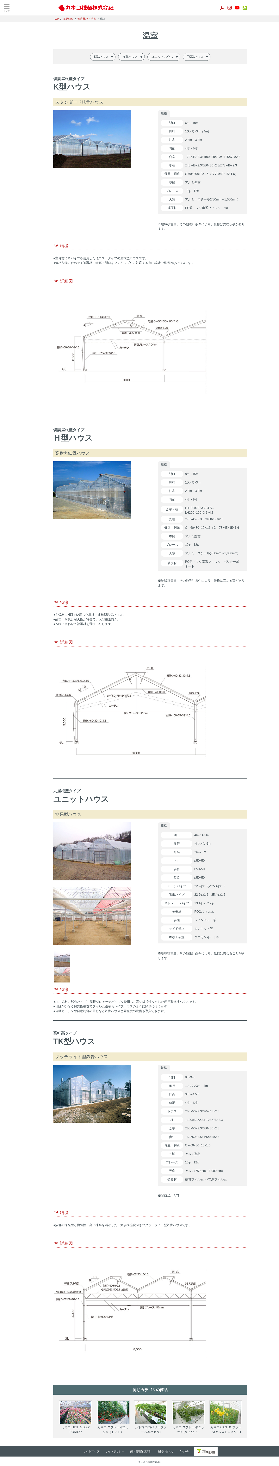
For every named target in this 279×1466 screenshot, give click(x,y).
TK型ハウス (210, 56)
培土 (10, 70)
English (199, 1450)
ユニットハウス (177, 56)
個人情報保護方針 (157, 1450)
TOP (11, 21)
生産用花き (14, 99)
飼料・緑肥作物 (17, 51)
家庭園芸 (13, 109)
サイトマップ (107, 1450)
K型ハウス (115, 56)
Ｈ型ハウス (144, 56)
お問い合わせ (181, 1450)
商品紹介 (82, 18)
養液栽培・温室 (17, 90)
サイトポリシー (130, 1450)
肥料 (10, 80)
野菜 (10, 42)
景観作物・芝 (16, 61)
